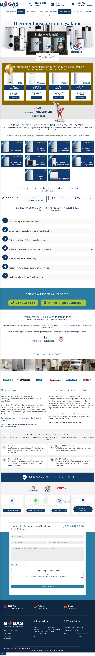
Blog (65, 634)
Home (33, 651)
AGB (46, 651)
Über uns (52, 16)
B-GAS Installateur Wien (22, 649)
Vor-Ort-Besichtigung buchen (83, 510)
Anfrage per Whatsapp (35, 511)
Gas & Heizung (82, 628)
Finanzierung (53, 651)
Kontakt (61, 651)
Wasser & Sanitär (10, 11)
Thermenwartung (51, 11)
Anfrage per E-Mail (59, 511)
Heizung (21, 11)
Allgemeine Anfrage (83, 199)
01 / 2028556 (42, 609)
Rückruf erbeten (59, 199)
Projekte (88, 11)
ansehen (65, 332)
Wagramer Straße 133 (15, 609)
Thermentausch (64, 11)
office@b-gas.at (21, 530)
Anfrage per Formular (12, 511)
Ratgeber (43, 16)
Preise (79, 631)
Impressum (39, 651)
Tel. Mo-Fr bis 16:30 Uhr (12, 199)
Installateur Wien (69, 628)
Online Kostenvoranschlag (36, 200)
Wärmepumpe (31, 11)
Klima (41, 11)
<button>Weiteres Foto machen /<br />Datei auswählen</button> (47, 577)
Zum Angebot (14, 98)
